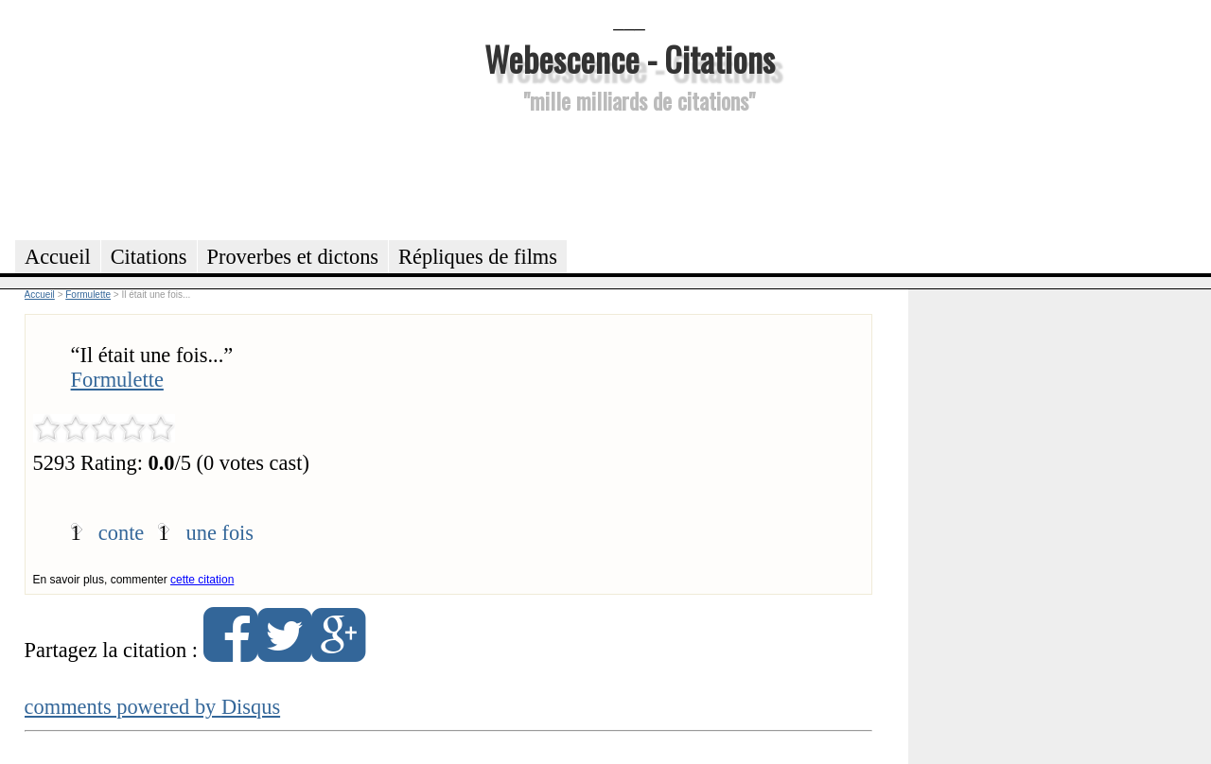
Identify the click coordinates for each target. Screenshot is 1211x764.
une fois (220, 533)
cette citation (202, 579)
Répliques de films (477, 257)
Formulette (117, 379)
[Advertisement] (629, 174)
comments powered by (153, 707)
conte (121, 533)
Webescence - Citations (629, 58)
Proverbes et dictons (293, 257)
